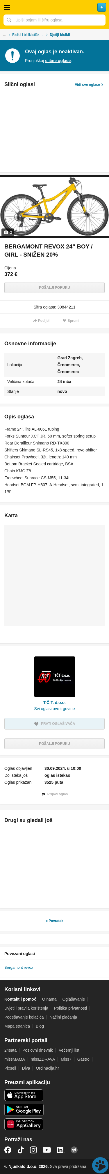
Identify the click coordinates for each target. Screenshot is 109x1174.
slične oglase (58, 60)
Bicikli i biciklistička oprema (31, 35)
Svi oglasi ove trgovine (54, 708)
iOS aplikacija (24, 1095)
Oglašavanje (73, 999)
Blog (40, 1026)
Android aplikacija (24, 1109)
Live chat (100, 1165)
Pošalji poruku (54, 288)
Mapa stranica (17, 1026)
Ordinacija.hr (47, 1068)
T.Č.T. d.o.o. (54, 702)
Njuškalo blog (74, 1149)
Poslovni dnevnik (37, 1050)
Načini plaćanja (63, 1017)
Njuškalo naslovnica (54, 7)
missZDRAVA (43, 1059)
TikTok (20, 1149)
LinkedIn (61, 1149)
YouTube (47, 1149)
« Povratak (54, 921)
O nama (49, 999)
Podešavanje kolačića (24, 1017)
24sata (10, 1050)
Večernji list (69, 1050)
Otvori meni (7, 7)
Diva (26, 1068)
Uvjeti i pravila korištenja (26, 1008)
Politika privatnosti (70, 1008)
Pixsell (10, 1068)
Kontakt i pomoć (20, 999)
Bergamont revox (18, 967)
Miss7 (66, 1059)
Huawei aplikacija (24, 1124)
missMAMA (14, 1059)
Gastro (83, 1059)
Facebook (7, 1149)
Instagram (33, 1149)
